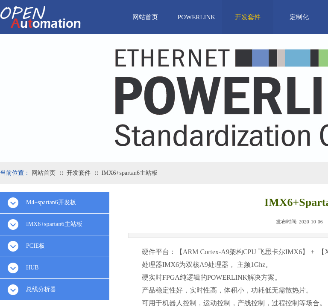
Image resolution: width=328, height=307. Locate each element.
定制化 (299, 17)
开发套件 (248, 17)
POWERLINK (196, 17)
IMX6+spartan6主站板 (129, 173)
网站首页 (145, 17)
